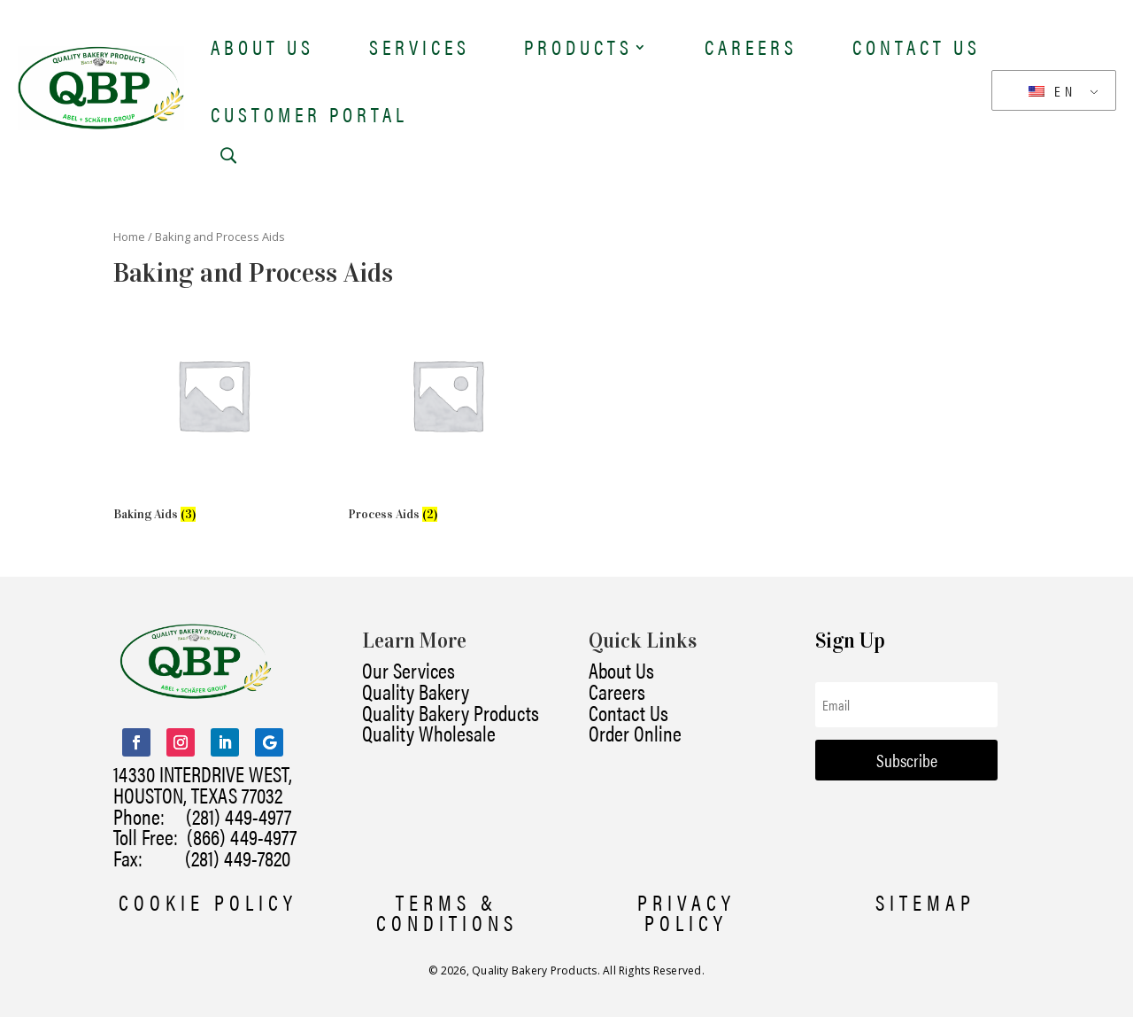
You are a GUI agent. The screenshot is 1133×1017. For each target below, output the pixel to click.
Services (419, 46)
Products (578, 46)
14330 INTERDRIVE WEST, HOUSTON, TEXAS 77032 (202, 784)
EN (1052, 91)
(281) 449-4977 (238, 816)
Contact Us (916, 46)
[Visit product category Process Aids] (448, 411)
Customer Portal (309, 113)
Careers (751, 46)
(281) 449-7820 (216, 857)
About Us (262, 46)
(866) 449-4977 (242, 836)
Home (129, 237)
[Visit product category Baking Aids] (213, 411)
